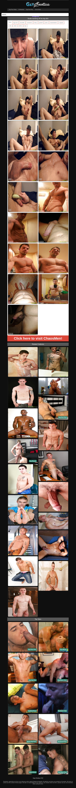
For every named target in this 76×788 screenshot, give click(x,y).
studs (15, 26)
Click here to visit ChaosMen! (38, 338)
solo (10, 26)
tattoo (20, 26)
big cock (15, 22)
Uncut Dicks (38, 9)
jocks (46, 22)
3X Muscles (21, 9)
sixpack (61, 22)
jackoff (41, 22)
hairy (35, 22)
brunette (22, 22)
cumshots (29, 22)
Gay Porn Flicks (13, 9)
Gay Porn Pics (29, 9)
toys (25, 26)
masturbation (53, 22)
